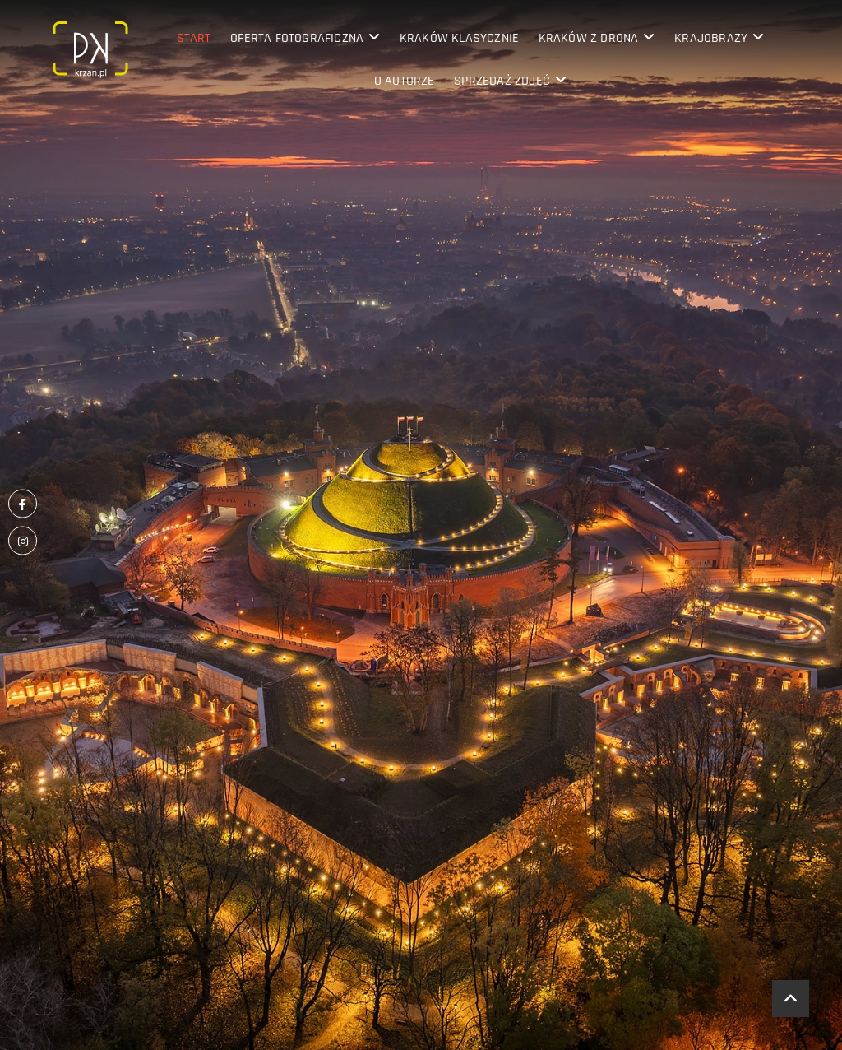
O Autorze (404, 81)
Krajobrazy (710, 38)
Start (194, 38)
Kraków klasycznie (459, 38)
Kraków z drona (589, 38)
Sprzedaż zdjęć (502, 81)
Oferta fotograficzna (296, 38)
